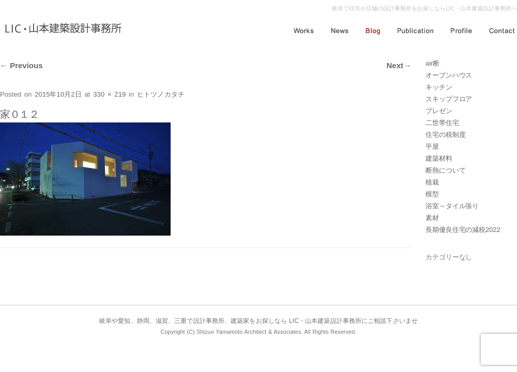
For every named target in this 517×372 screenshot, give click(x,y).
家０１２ (19, 114)
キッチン (438, 87)
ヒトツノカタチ (161, 94)
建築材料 (438, 158)
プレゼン (438, 111)
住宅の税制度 (445, 134)
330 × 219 (109, 94)
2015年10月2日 (58, 94)
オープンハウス (448, 75)
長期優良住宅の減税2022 (462, 230)
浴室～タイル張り (452, 206)
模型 (432, 194)
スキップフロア (448, 99)
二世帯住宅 (442, 123)
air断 (432, 63)
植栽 (432, 182)
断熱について (445, 170)
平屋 (432, 146)
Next (398, 65)
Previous (21, 65)
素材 (432, 218)
